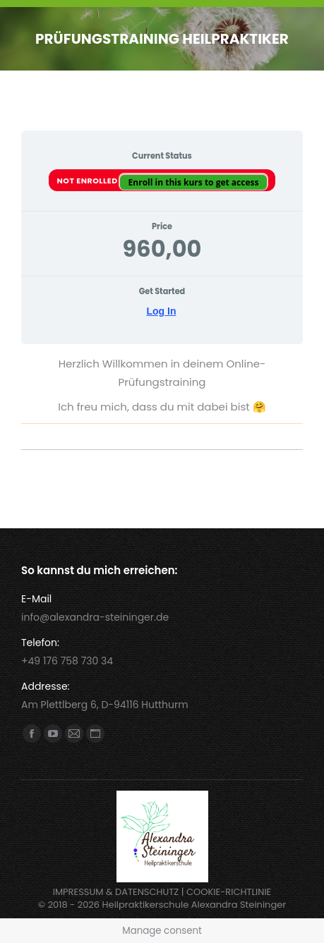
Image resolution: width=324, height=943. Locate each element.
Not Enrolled (88, 180)
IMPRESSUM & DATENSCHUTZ (116, 892)
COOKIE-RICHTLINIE (228, 892)
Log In (161, 311)
